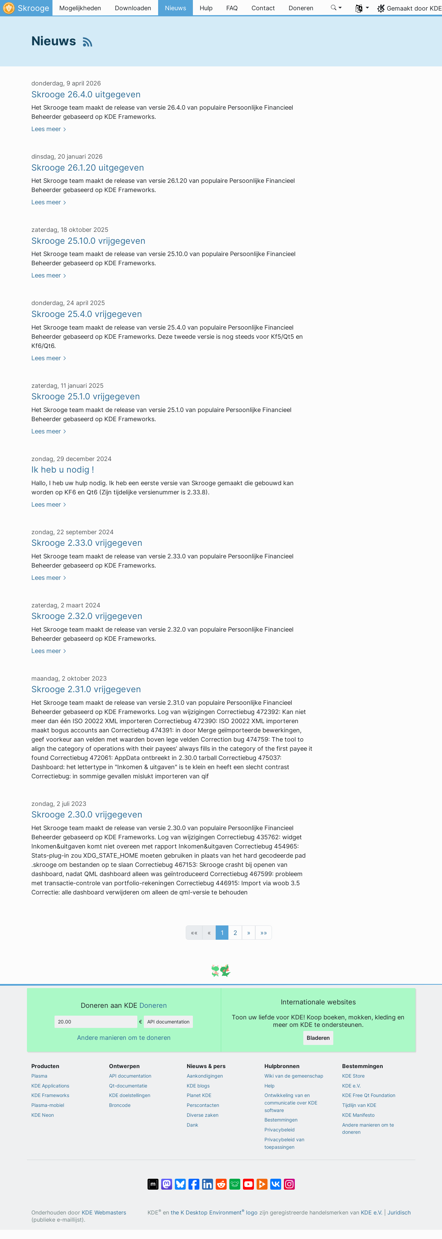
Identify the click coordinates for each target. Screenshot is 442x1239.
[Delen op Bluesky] (180, 1180)
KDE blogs (198, 1086)
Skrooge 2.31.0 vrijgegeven (86, 689)
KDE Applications (50, 1086)
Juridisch (399, 1212)
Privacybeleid (279, 1129)
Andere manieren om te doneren (124, 1037)
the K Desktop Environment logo (214, 1212)
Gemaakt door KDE (414, 8)
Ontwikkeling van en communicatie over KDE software (290, 1102)
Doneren (153, 1005)
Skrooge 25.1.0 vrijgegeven (85, 396)
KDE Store (353, 1076)
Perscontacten (203, 1105)
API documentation (168, 1021)
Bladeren (318, 1037)
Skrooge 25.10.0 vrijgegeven (88, 241)
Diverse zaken (202, 1115)
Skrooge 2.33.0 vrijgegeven (86, 543)
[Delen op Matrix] (153, 1180)
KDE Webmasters (104, 1212)
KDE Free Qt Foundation (368, 1095)
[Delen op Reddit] (221, 1180)
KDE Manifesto (358, 1115)
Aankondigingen (205, 1076)
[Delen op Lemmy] (234, 1180)
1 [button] (222, 932)
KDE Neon (42, 1115)
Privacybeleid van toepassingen (284, 1143)
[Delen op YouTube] (248, 1180)
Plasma (39, 1076)
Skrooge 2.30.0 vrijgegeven (86, 814)
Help (269, 1086)
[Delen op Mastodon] (166, 1180)
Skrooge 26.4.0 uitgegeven (86, 94)
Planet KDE (199, 1095)
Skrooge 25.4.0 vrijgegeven (86, 314)
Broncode (120, 1105)
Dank (192, 1125)
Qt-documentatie (128, 1086)
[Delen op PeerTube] (262, 1180)
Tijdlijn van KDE (359, 1105)
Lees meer (46, 128)
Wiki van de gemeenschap (293, 1076)
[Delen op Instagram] (289, 1180)
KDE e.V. (351, 1086)
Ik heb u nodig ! (62, 469)
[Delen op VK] (275, 1180)
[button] (336, 8)
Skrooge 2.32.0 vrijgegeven (86, 616)
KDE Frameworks (50, 1095)
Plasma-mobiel (47, 1105)
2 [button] (235, 932)
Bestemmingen (281, 1120)
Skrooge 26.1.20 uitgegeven (87, 167)
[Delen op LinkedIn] (207, 1180)
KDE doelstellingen (129, 1095)
